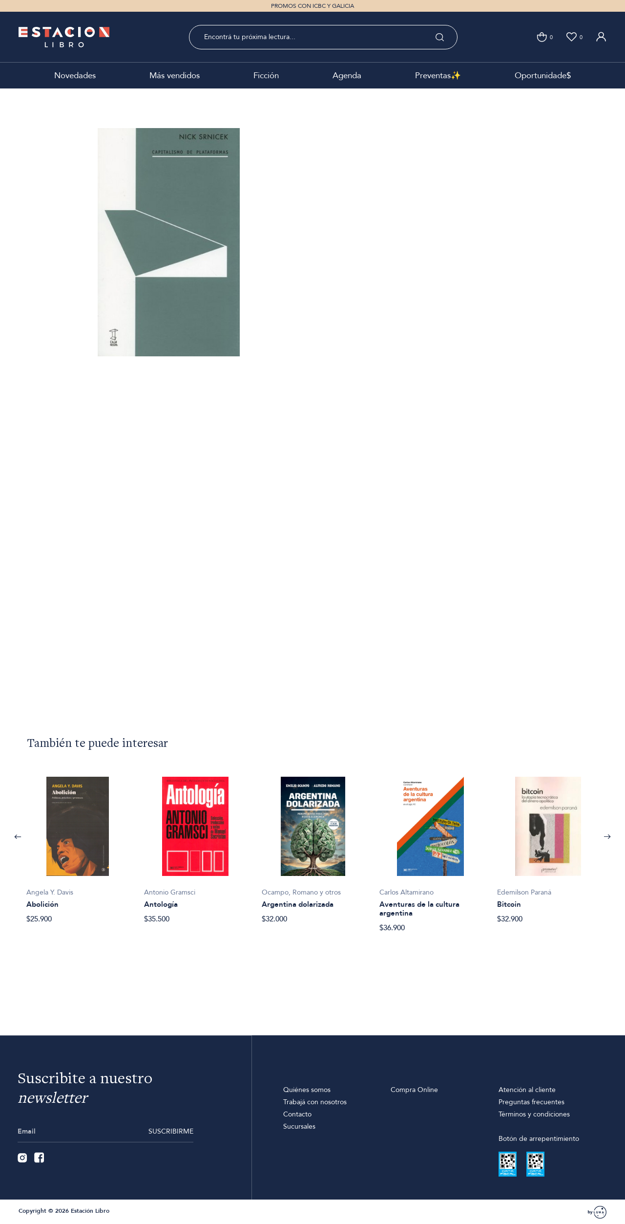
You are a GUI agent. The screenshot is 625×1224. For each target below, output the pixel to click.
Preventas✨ (438, 75)
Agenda (347, 75)
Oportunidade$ (543, 75)
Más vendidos (174, 75)
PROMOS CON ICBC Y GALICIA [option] (312, 6)
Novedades (75, 75)
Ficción (266, 75)
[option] (77, 844)
